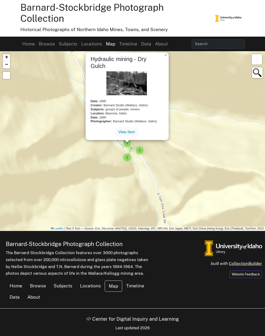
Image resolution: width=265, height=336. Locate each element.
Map (110, 43)
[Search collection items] (218, 44)
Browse (47, 43)
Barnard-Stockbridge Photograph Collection (64, 244)
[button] (131, 148)
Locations (91, 43)
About (161, 43)
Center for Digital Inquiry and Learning (132, 319)
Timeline (128, 43)
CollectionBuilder (245, 263)
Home (28, 43)
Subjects (68, 43)
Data (146, 43)
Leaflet (57, 228)
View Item (126, 132)
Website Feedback (246, 274)
